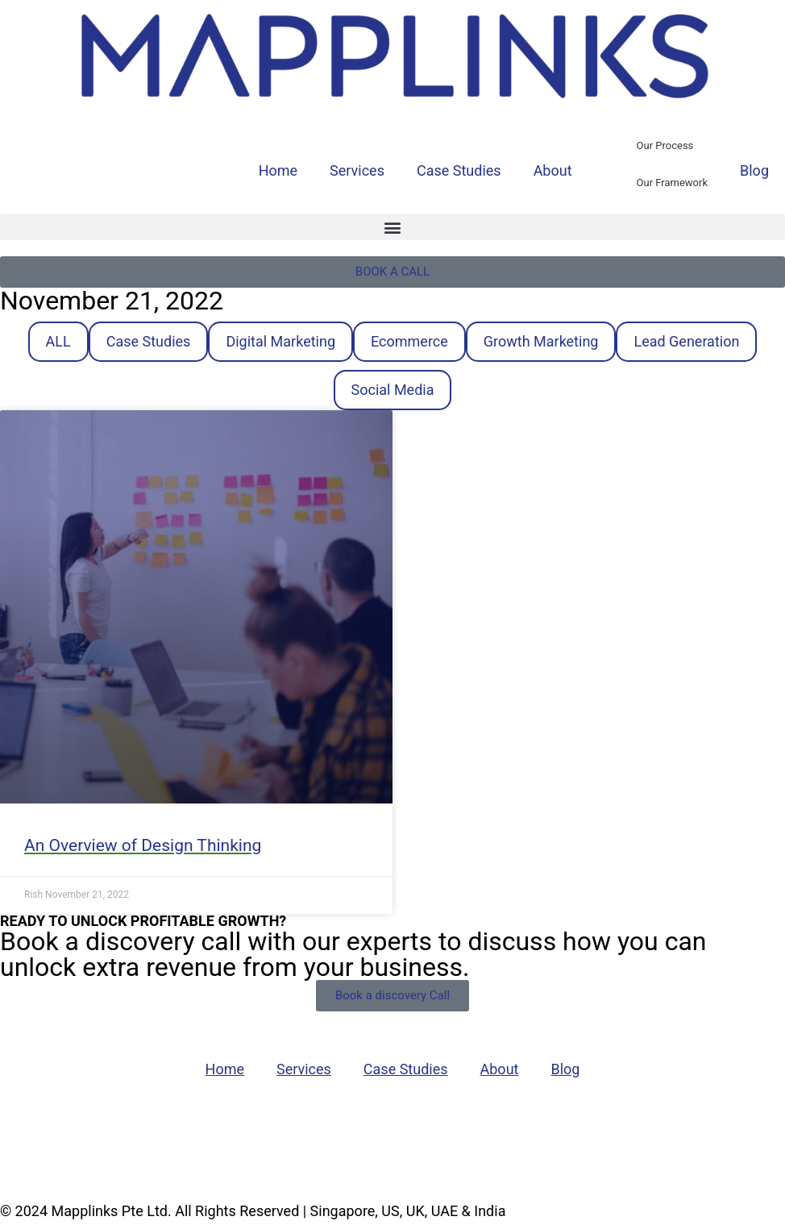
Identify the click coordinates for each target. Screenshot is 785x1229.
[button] (392, 227)
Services (357, 170)
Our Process (665, 145)
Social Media (392, 389)
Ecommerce (409, 341)
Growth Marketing (541, 341)
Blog (754, 170)
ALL (58, 341)
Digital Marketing (280, 341)
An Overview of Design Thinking (142, 845)
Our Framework (672, 182)
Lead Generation (686, 341)
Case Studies (459, 170)
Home (278, 170)
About (553, 170)
